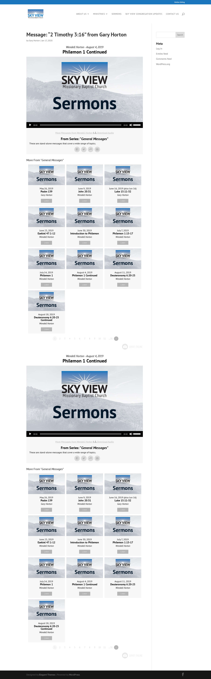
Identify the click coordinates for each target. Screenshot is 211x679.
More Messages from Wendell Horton (74, 132)
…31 (111, 338)
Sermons (116, 14)
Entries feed (162, 53)
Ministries (99, 14)
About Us (81, 14)
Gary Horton (34, 40)
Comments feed (164, 58)
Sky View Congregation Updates (143, 14)
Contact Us (172, 14)
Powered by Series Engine (132, 347)
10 (99, 338)
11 (104, 338)
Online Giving (179, 2)
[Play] (30, 125)
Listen (46, 201)
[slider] (80, 125)
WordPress (74, 674)
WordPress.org (163, 64)
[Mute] (130, 125)
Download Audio (105, 132)
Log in (159, 48)
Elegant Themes (47, 674)
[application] (84, 125)
